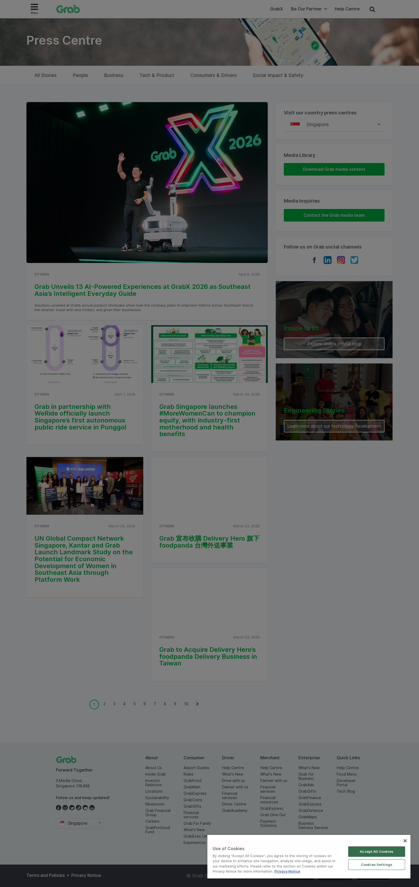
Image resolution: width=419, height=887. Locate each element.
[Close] (405, 840)
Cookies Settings (376, 864)
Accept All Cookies (376, 851)
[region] (308, 856)
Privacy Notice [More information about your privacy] (287, 871)
